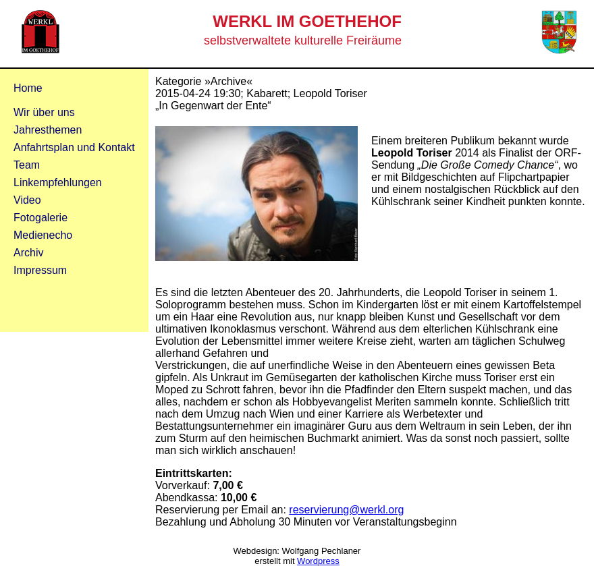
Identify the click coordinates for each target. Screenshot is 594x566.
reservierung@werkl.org (346, 509)
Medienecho (43, 235)
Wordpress (318, 561)
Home (28, 88)
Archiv (28, 252)
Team (27, 165)
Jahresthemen (48, 130)
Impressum (40, 270)
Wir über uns (44, 112)
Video (27, 200)
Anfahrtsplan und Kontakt (74, 147)
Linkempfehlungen (58, 182)
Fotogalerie (41, 217)
